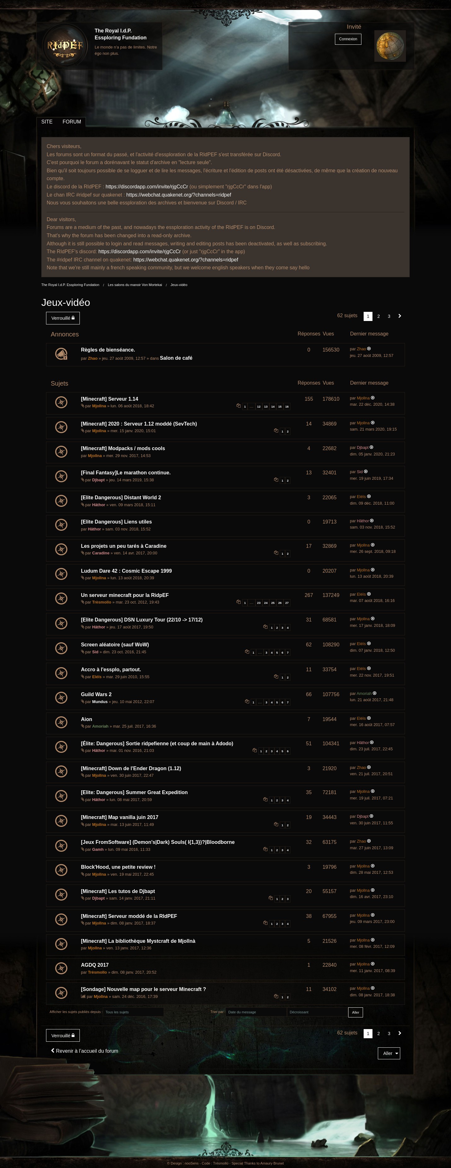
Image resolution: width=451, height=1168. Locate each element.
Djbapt (363, 447)
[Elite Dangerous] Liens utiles (116, 521)
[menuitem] (64, 318)
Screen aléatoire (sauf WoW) (115, 644)
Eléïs (361, 496)
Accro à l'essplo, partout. (111, 669)
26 (280, 602)
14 (273, 406)
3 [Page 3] (389, 316)
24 (266, 602)
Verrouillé (62, 318)
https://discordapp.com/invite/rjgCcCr (147, 186)
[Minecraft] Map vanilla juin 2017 (119, 817)
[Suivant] (400, 316)
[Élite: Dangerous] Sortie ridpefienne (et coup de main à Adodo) (157, 743)
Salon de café (176, 358)
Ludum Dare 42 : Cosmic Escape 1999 (126, 571)
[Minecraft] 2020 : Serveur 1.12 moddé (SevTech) (139, 424)
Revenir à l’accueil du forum (84, 1051)
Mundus (100, 701)
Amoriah (364, 693)
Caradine (100, 553)
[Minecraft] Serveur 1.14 (109, 399)
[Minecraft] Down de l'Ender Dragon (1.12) (131, 768)
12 (259, 406)
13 (266, 406)
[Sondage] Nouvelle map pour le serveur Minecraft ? (143, 989)
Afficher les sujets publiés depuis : (76, 1012)
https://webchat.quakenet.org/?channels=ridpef (178, 195)
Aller (387, 1053)
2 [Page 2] (379, 316)
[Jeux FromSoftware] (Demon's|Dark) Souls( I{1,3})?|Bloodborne (158, 842)
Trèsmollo (101, 602)
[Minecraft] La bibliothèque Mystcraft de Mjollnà (138, 941)
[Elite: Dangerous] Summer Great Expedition (134, 792)
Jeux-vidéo (179, 285)
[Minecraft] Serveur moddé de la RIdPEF (129, 916)
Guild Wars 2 (96, 694)
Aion (86, 719)
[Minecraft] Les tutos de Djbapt (118, 891)
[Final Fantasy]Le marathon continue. (126, 472)
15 (280, 406)
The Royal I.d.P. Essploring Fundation (70, 285)
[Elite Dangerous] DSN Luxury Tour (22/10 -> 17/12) (142, 619)
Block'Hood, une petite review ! (118, 867)
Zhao (93, 358)
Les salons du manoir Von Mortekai (135, 285)
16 (287, 406)
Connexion (348, 39)
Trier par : (218, 1012)
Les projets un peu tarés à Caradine (124, 546)
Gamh (97, 849)
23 (259, 602)
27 (287, 602)
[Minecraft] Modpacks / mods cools (123, 448)
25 (273, 602)
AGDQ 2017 (95, 965)
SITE (47, 121)
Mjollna (99, 406)
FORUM (72, 121)
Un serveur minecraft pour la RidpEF (125, 595)
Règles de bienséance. (108, 349)
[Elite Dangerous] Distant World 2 (121, 497)
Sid (360, 471)
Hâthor (98, 504)
